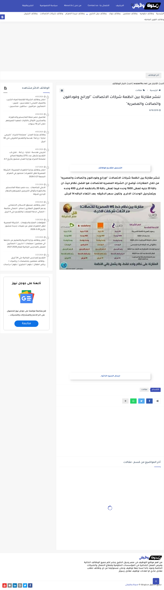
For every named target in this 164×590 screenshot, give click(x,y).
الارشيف (120, 6)
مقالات (140, 90)
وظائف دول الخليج (98, 14)
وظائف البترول (30, 14)
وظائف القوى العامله (154, 20)
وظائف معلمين (130, 14)
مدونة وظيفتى (131, 585)
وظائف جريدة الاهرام (75, 14)
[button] (149, 401)
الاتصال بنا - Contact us (98, 6)
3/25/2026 (39, 237)
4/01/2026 (39, 149)
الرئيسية (160, 14)
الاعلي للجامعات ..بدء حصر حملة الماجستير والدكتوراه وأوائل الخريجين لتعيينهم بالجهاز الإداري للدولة (25, 191)
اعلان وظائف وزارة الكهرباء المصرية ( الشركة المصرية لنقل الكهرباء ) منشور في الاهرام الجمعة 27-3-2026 (24, 173)
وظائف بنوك (114, 14)
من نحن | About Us (72, 6)
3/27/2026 (39, 167)
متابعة (26, 323)
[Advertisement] (82, 46)
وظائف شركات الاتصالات (51, 14)
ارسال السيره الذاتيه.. (110, 376)
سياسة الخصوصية (49, 6)
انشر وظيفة (27, 6)
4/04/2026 (39, 114)
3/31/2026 (39, 184)
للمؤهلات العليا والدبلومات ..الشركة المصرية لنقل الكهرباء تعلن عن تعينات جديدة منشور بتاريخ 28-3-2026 (24, 226)
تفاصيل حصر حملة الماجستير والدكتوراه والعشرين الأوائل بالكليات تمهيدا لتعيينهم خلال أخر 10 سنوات (25, 120)
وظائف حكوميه (147, 14)
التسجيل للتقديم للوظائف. (110, 168)
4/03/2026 (39, 96)
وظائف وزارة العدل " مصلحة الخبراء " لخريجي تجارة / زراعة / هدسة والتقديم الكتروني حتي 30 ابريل (24, 138)
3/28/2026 (39, 219)
